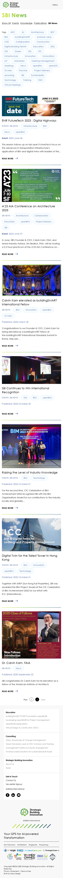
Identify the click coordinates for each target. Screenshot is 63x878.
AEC (13, 32)
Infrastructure (11, 56)
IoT (5, 61)
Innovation (30, 56)
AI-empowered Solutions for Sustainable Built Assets (29, 751)
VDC (40, 80)
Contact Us (11, 780)
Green (18, 51)
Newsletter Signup (14, 784)
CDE (6, 42)
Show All (6, 23)
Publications (40, 23)
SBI (22, 75)
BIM (6, 37)
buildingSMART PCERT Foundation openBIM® (26, 716)
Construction (43, 42)
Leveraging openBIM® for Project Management (28, 720)
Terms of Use (26, 871)
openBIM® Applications (16, 724)
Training (27, 80)
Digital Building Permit (15, 46)
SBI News (14, 126)
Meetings (9, 66)
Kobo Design (15, 873)
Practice (23, 70)
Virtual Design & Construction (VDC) (22, 728)
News (23, 66)
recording (9, 75)
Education (38, 46)
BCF (53, 32)
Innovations (48, 56)
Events (15, 23)
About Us (10, 764)
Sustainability (37, 75)
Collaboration (23, 42)
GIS (6, 51)
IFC (40, 51)
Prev (26, 699)
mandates (19, 61)
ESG (53, 46)
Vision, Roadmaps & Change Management (26, 740)
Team (8, 768)
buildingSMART (22, 37)
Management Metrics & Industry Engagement (27, 748)
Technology (10, 80)
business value (44, 37)
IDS (29, 51)
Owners (8, 70)
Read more (7, 158)
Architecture (37, 32)
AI (23, 32)
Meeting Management (43, 61)
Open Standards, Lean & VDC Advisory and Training (30, 744)
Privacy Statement (11, 871)
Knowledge (26, 23)
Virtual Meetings (12, 85)
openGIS (53, 66)
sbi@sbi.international (15, 789)
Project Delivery (42, 70)
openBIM (37, 66)
